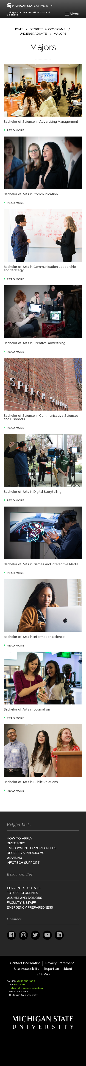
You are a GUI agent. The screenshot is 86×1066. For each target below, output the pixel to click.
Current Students (24, 888)
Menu (74, 14)
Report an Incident (58, 969)
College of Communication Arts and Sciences (28, 13)
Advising (14, 858)
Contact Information (25, 963)
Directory (16, 843)
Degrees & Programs (47, 29)
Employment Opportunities (31, 848)
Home (18, 29)
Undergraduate (33, 33)
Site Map (43, 974)
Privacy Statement (59, 963)
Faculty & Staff (21, 902)
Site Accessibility (26, 969)
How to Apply (19, 838)
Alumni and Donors (24, 898)
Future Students (22, 893)
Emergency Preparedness (30, 907)
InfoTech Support (23, 862)
